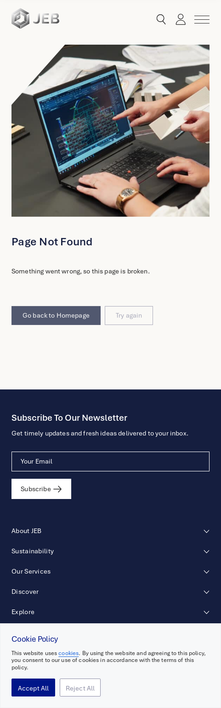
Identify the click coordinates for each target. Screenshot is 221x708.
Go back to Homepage (56, 326)
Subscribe (36, 489)
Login (178, 20)
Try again (129, 326)
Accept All (33, 688)
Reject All (80, 688)
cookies (68, 653)
